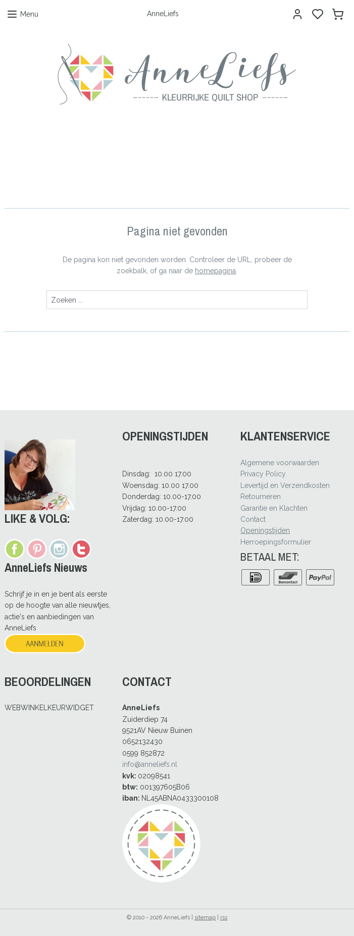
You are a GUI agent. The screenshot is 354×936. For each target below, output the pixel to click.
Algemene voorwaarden (279, 463)
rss (223, 917)
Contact (253, 519)
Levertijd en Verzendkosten (285, 485)
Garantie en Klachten (274, 508)
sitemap (205, 917)
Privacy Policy (263, 474)
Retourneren (260, 496)
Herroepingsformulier (275, 542)
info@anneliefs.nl (149, 764)
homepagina (215, 271)
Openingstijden (265, 530)
